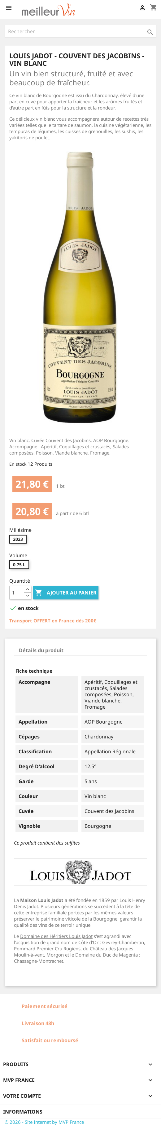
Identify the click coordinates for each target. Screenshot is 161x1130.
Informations (22, 1111)
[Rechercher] (80, 31)
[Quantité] (16, 592)
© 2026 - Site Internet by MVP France (44, 1122)
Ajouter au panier (66, 593)
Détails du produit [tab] (41, 650)
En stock (17, 464)
